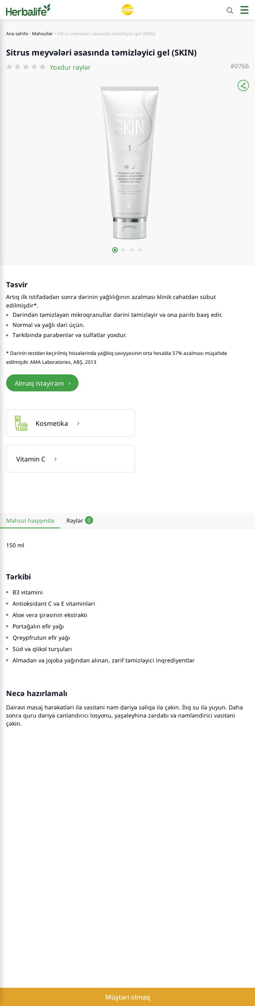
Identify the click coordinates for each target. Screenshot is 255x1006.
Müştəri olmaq (127, 997)
